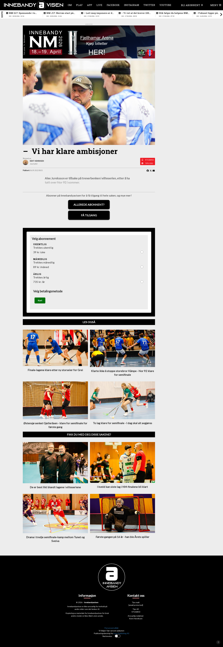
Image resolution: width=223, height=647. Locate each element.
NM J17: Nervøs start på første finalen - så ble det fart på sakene (60, 13)
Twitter (149, 5)
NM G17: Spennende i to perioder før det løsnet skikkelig (22, 13)
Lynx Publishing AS (121, 633)
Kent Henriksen (135, 618)
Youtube (165, 5)
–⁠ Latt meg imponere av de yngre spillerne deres (98, 13)
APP (89, 5)
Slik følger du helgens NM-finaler (174, 13)
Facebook (113, 5)
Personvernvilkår (111, 628)
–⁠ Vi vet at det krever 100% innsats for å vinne (136, 13)
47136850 (149, 160)
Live (99, 5)
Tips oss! (149, 163)
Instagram (131, 5)
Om (70, 5)
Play (79, 5)
